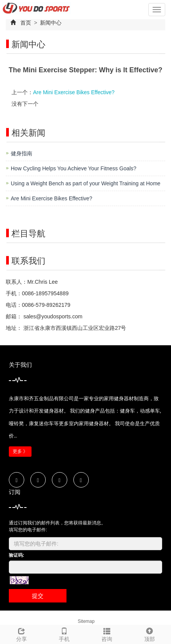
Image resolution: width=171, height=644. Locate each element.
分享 (21, 633)
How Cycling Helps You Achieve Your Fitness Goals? (73, 168)
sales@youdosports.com (52, 316)
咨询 (107, 633)
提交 (37, 595)
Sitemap (86, 621)
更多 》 (20, 451)
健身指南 (21, 153)
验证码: (16, 555)
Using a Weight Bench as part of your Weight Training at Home (85, 183)
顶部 (149, 633)
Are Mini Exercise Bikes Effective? (74, 92)
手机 (64, 633)
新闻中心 (50, 23)
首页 (25, 23)
